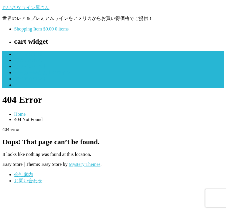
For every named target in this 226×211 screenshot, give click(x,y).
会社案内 (23, 174)
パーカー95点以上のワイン (42, 72)
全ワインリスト (30, 66)
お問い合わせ (28, 180)
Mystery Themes (85, 164)
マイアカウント (30, 78)
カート (21, 84)
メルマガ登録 (28, 54)
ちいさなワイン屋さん (25, 7)
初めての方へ (28, 60)
